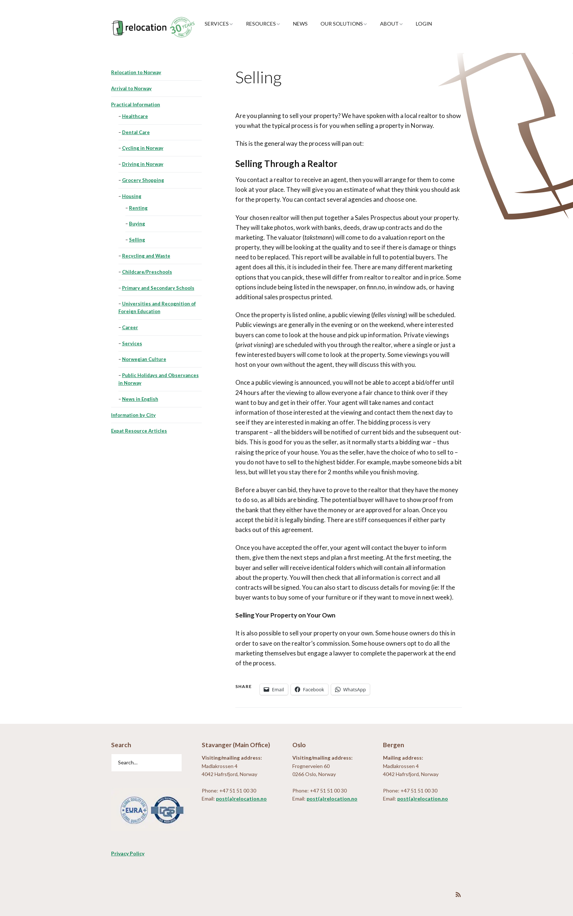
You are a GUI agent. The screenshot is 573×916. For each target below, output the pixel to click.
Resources (261, 23)
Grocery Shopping (143, 180)
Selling (137, 240)
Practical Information (135, 104)
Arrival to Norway (131, 88)
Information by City (133, 415)
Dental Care (136, 132)
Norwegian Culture (144, 359)
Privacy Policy (127, 853)
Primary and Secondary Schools (158, 288)
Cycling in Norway (142, 148)
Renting (138, 208)
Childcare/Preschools (147, 272)
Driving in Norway (142, 164)
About (389, 23)
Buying (137, 224)
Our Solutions (341, 23)
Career (130, 327)
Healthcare (135, 116)
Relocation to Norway (136, 72)
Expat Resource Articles (139, 431)
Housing (131, 196)
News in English (140, 399)
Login (424, 23)
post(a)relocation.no (241, 798)
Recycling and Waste (146, 256)
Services (217, 23)
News (300, 23)
